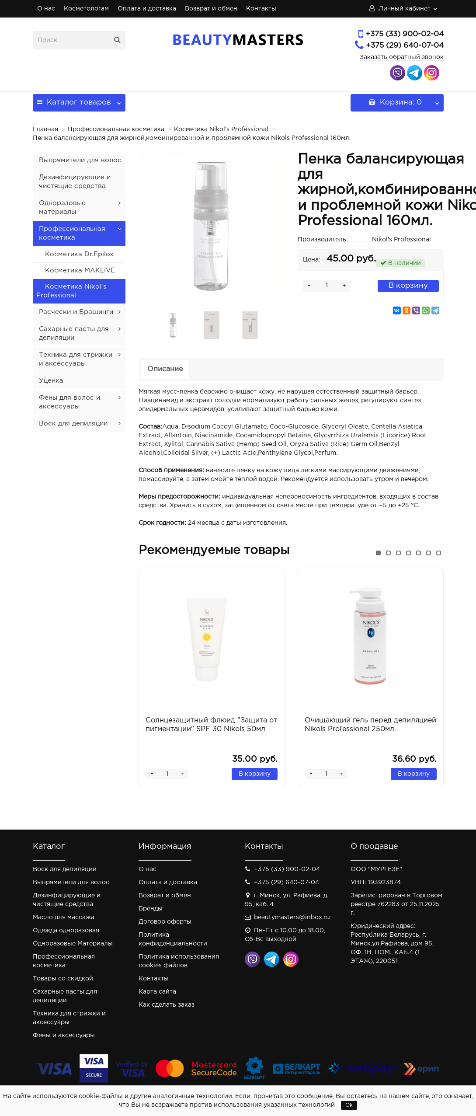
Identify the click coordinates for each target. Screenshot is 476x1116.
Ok (349, 1105)
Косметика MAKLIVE (80, 270)
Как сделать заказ (167, 1005)
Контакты (261, 8)
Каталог (79, 100)
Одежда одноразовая (66, 930)
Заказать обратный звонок (402, 57)
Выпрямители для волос (80, 160)
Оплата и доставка (147, 8)
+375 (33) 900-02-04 (404, 34)
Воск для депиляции (73, 423)
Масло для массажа (63, 917)
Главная (45, 129)
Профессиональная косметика (116, 129)
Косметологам (86, 8)
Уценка (51, 381)
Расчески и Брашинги (76, 312)
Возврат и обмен (211, 8)
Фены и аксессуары (64, 1035)
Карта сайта (157, 991)
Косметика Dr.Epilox (79, 254)
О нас (46, 8)
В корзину (408, 285)
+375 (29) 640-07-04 (405, 45)
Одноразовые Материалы (73, 943)
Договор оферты (165, 921)
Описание (165, 369)
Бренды (151, 908)
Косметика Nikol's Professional (221, 129)
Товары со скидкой (63, 978)
